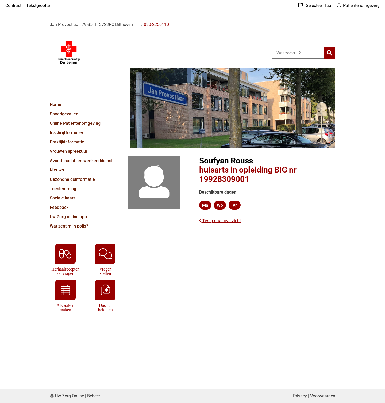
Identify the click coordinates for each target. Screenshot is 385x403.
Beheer (93, 395)
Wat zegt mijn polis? (69, 226)
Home (55, 104)
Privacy (300, 395)
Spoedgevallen (64, 113)
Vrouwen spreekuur (68, 151)
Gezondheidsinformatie (72, 179)
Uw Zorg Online (69, 395)
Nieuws (57, 170)
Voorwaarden (322, 395)
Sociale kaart (62, 198)
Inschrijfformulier (66, 132)
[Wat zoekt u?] (298, 53)
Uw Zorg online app (68, 216)
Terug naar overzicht (220, 220)
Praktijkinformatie (67, 141)
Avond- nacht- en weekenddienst (81, 160)
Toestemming (63, 188)
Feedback (59, 207)
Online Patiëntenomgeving (75, 123)
